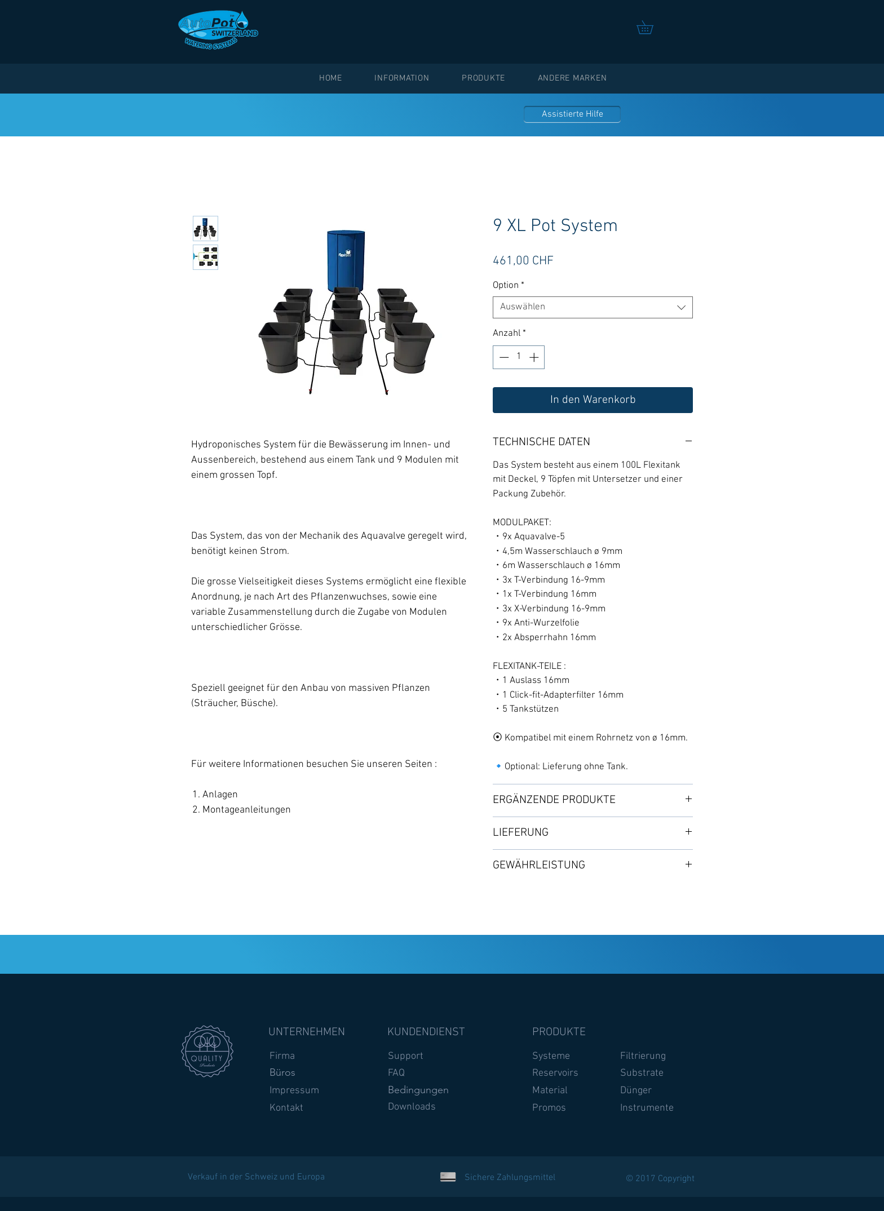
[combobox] (593, 307)
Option (508, 285)
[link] (651, 27)
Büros (282, 1072)
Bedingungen (418, 1090)
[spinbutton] (519, 357)
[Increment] (535, 357)
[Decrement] (502, 357)
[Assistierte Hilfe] (572, 114)
